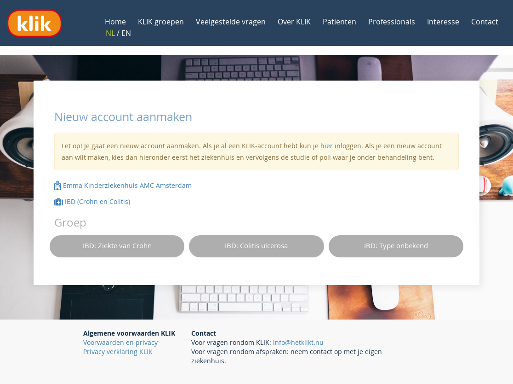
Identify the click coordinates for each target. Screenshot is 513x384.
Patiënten (339, 22)
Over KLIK (294, 22)
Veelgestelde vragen (231, 22)
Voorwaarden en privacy (120, 342)
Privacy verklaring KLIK (118, 351)
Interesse (443, 22)
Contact (484, 22)
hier (326, 145)
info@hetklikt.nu (298, 342)
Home (115, 22)
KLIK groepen (161, 22)
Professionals (391, 22)
